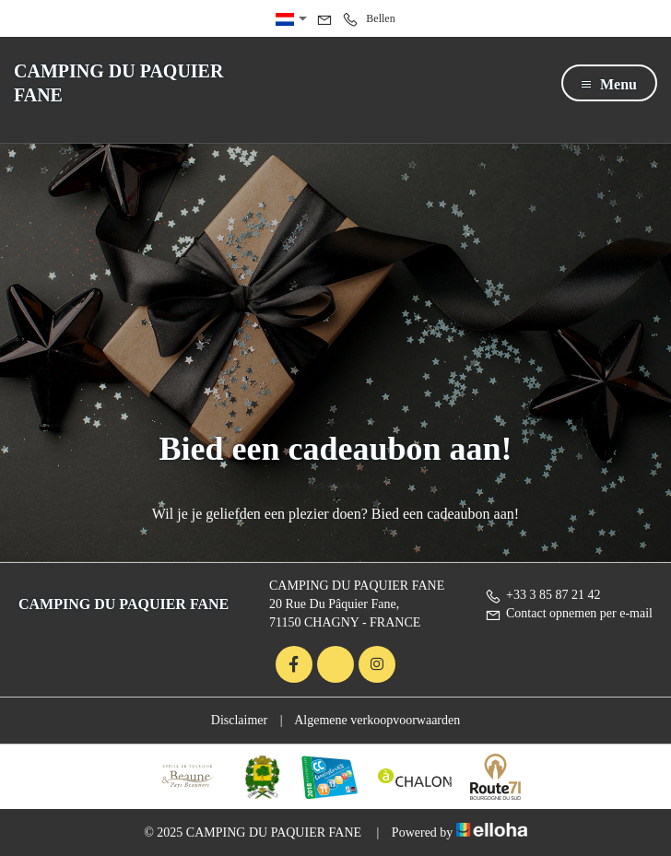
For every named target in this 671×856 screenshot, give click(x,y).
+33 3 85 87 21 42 (542, 595)
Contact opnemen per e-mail (569, 613)
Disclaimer (239, 720)
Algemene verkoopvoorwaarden (377, 720)
